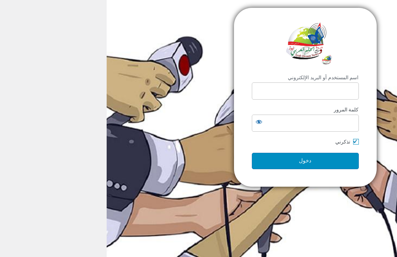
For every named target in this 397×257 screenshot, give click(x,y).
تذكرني (236, 142)
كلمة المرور (239, 109)
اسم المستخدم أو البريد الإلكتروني (216, 77)
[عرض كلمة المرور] (152, 122)
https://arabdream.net (198, 41)
